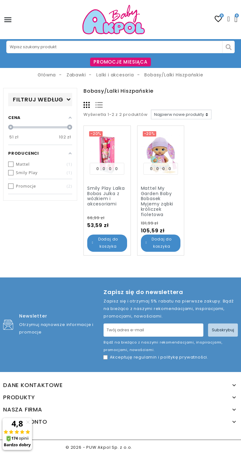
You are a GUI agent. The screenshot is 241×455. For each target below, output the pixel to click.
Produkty (19, 397)
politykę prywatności (183, 357)
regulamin (145, 357)
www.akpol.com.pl (154, 447)
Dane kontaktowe (33, 385)
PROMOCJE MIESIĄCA (120, 62)
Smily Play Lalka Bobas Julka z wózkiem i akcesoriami (106, 196)
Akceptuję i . (159, 357)
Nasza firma (22, 409)
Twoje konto (25, 422)
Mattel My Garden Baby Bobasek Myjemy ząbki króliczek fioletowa (157, 201)
